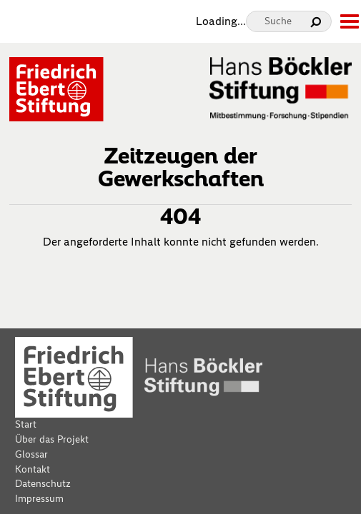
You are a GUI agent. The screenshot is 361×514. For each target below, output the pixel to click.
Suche (278, 21)
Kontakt (32, 469)
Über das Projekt (52, 439)
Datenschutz (43, 484)
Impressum (39, 499)
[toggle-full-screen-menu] (348, 21)
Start (25, 424)
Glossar (31, 454)
